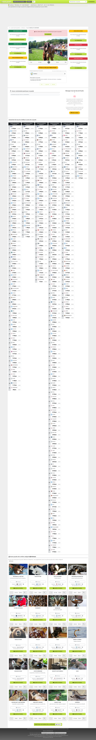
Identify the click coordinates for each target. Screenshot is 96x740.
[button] (33, 2)
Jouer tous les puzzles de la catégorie (48, 724)
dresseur (53, 84)
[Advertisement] (48, 17)
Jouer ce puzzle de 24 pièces (17, 39)
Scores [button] (29, 1)
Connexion (91, 1)
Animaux (23, 27)
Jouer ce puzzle (18, 588)
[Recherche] (85, 2)
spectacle (47, 84)
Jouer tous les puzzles (19, 1)
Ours (42, 84)
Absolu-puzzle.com (46, 737)
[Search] (78, 2)
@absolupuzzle (48, 732)
